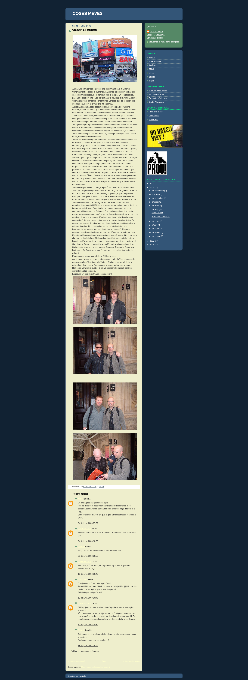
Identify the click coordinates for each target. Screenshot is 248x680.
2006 (152, 245)
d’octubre (156, 194)
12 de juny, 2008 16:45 (88, 598)
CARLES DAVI (84, 529)
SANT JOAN (157, 213)
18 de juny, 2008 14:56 (88, 645)
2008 (152, 187)
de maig (156, 221)
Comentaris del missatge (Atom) (95, 667)
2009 (152, 184)
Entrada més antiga (131, 661)
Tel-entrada (154, 116)
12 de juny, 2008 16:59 (88, 625)
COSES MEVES (87, 13)
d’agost (155, 202)
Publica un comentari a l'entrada (85, 651)
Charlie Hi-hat (155, 61)
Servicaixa (153, 119)
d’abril (155, 225)
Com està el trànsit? (158, 90)
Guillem (152, 65)
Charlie (81, 546)
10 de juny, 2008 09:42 (88, 574)
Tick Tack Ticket (156, 112)
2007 (152, 241)
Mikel (80, 499)
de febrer (156, 232)
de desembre (158, 191)
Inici (103, 661)
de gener (156, 236)
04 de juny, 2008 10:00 (88, 541)
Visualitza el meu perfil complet (164, 42)
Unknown (82, 579)
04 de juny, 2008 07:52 (88, 523)
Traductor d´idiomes (158, 98)
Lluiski (152, 77)
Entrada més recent (76, 661)
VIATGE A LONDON (161, 216)
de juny (155, 209)
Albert (151, 73)
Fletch (152, 57)
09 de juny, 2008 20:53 (88, 556)
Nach (151, 81)
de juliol (155, 206)
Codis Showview (156, 102)
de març (156, 229)
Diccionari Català (156, 94)
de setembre (158, 198)
